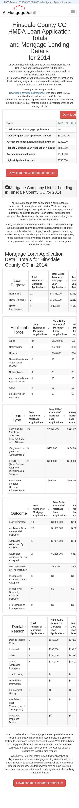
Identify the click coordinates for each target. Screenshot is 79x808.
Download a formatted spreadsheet (27, 93)
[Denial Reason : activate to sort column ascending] (18, 627)
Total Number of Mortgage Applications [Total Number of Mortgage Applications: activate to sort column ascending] (38, 282)
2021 (73, 123)
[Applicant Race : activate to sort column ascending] (19, 328)
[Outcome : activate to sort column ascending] (19, 509)
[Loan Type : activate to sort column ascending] (17, 416)
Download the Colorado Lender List (32, 172)
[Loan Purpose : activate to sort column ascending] (18, 280)
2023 (60, 123)
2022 (67, 123)
